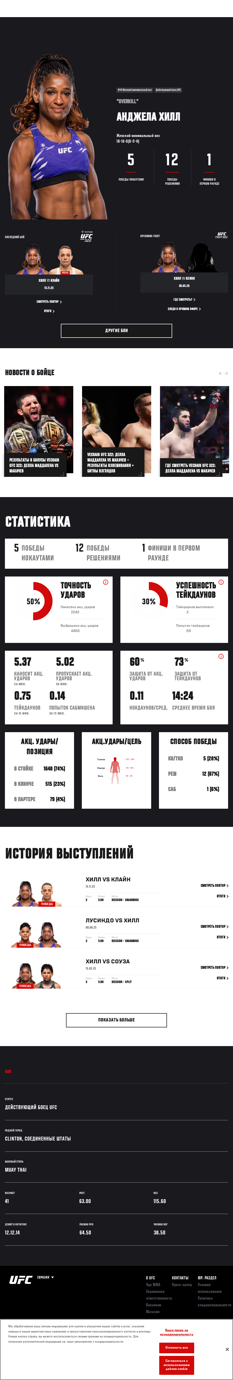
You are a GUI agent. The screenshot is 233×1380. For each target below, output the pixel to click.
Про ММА (153, 1285)
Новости (82, 20)
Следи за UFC (176, 20)
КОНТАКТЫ (180, 1278)
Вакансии (153, 1305)
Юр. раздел (207, 1278)
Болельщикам (147, 20)
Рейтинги (38, 20)
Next (226, 373)
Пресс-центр (182, 1285)
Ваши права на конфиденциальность (176, 1332)
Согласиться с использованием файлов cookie (177, 1365)
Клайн (120, 881)
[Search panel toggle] (216, 20)
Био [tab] (8, 1072)
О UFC (150, 1278)
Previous (220, 373)
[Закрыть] (227, 1349)
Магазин (202, 20)
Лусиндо (100, 922)
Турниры (15, 20)
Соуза (120, 963)
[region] (116, 1349)
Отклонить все (176, 1348)
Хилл (93, 881)
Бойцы (60, 20)
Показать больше (116, 1020)
